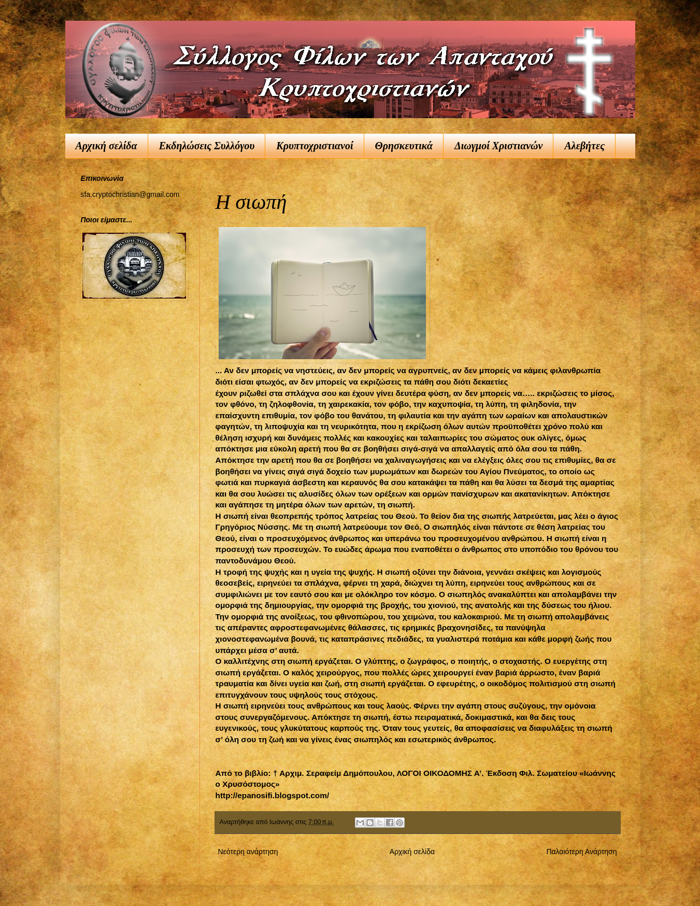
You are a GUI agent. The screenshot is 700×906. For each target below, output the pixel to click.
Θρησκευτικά (404, 145)
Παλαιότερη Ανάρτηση (581, 851)
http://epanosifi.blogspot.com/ (273, 795)
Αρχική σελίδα (106, 145)
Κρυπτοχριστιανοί (314, 145)
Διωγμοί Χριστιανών (498, 145)
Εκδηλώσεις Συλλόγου (207, 145)
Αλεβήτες (584, 145)
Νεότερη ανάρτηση (248, 851)
